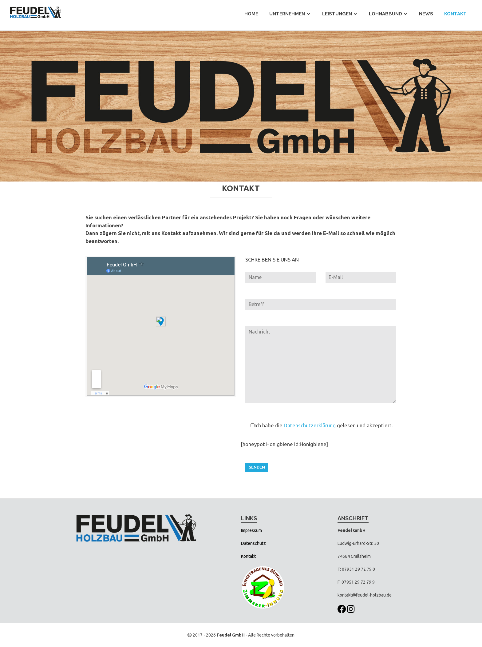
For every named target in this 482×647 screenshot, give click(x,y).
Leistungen (337, 14)
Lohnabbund (385, 14)
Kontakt (455, 14)
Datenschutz (253, 543)
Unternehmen (287, 14)
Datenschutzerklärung (310, 425)
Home (251, 14)
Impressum (251, 530)
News (426, 14)
